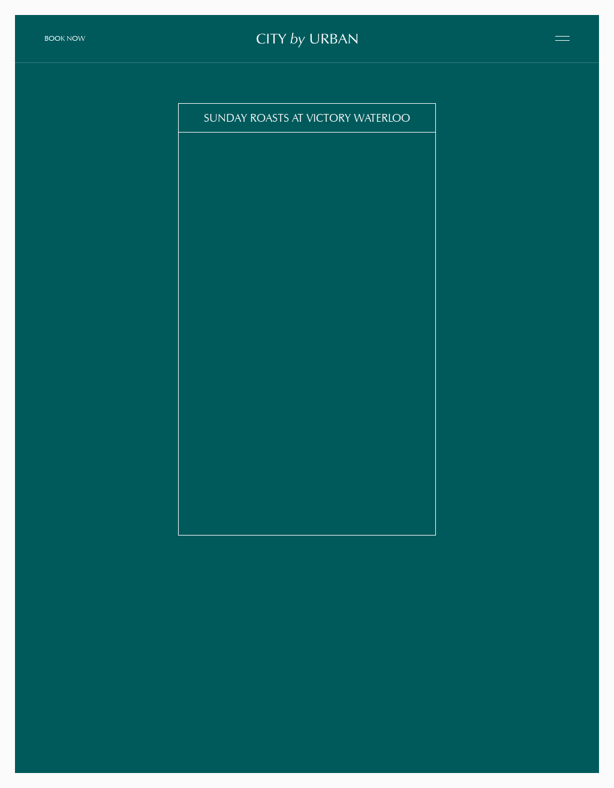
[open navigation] (562, 38)
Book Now (64, 38)
